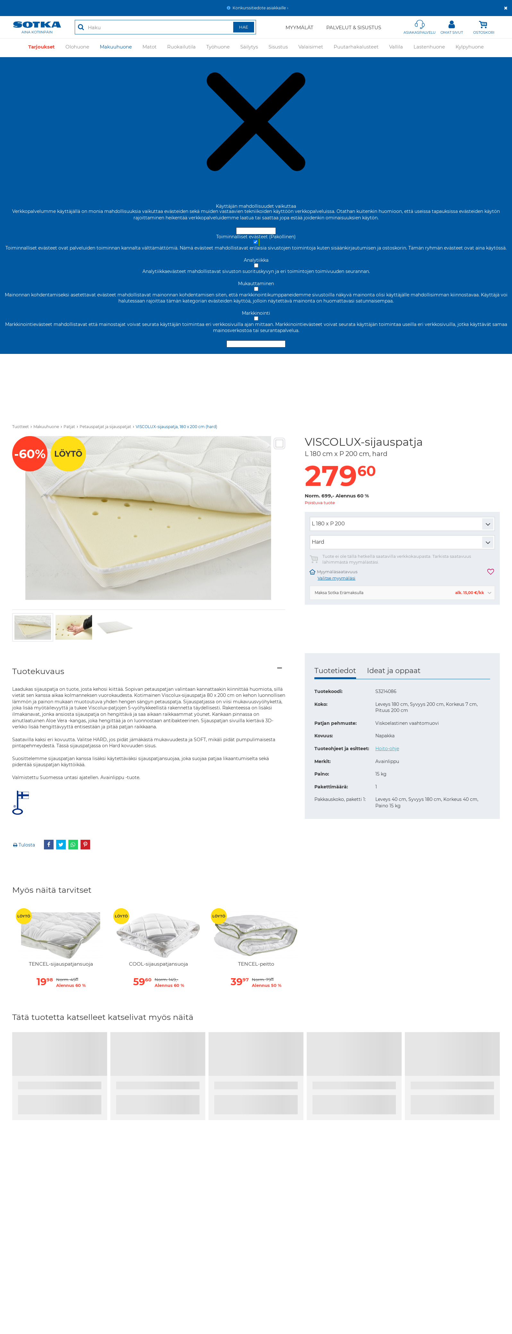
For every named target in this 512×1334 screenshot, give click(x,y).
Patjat (69, 426)
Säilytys (249, 48)
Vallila (396, 48)
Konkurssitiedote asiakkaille (259, 7)
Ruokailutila (181, 48)
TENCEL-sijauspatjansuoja (61, 964)
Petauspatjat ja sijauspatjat (105, 426)
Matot (149, 48)
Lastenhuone (429, 48)
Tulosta (23, 845)
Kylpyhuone (470, 48)
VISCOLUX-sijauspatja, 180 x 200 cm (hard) (176, 426)
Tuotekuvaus (38, 671)
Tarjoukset (41, 48)
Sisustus (278, 48)
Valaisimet (310, 48)
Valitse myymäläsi (336, 578)
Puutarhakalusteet (356, 48)
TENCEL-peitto (256, 964)
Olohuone (77, 48)
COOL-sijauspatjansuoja (158, 964)
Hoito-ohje (387, 748)
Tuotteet (20, 426)
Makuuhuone (116, 48)
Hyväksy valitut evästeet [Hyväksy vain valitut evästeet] (256, 344)
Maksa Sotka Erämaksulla (399, 592)
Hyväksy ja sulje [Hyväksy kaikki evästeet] (256, 231)
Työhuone (218, 48)
